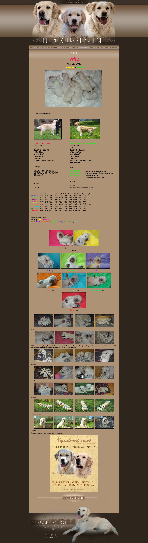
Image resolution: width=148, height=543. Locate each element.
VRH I (74, 53)
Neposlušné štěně (91, 539)
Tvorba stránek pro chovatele (105, 539)
